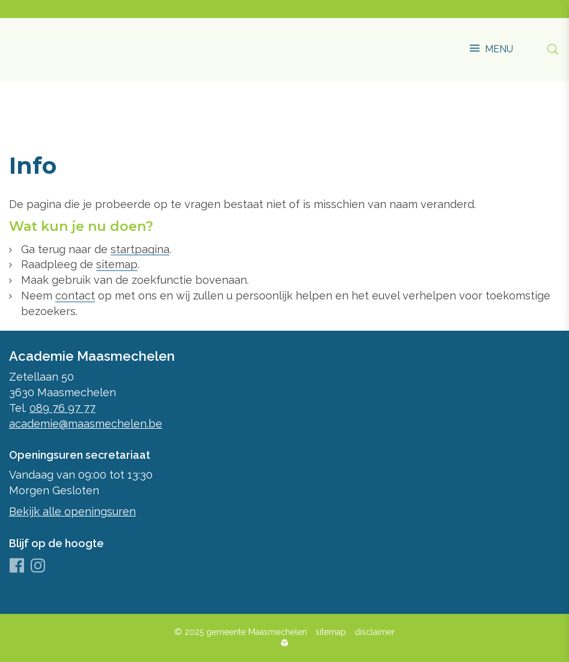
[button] (491, 43)
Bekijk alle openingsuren (72, 511)
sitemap (117, 264)
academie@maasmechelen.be (85, 423)
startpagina (140, 249)
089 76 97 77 (62, 408)
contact (75, 295)
